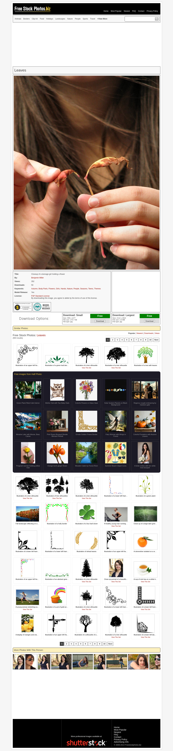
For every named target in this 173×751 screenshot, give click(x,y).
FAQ (134, 11)
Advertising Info (121, 742)
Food (42, 19)
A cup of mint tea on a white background (149, 579)
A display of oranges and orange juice (30, 635)
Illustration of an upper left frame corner (30, 365)
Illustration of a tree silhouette (87, 365)
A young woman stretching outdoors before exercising (36, 607)
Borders (26, 19)
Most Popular (116, 11)
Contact (141, 11)
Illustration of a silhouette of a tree (87, 635)
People (77, 19)
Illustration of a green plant (146, 496)
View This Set (86, 368)
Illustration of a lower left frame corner (118, 496)
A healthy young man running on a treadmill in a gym (123, 524)
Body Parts (43, 289)
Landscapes (60, 19)
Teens (90, 289)
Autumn (34, 289)
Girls (58, 289)
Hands (63, 289)
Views (157, 333)
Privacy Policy (152, 11)
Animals (18, 19)
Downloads (148, 333)
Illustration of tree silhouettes (57, 496)
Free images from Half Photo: (28, 374)
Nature (70, 19)
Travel (92, 19)
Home (106, 11)
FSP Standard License (40, 296)
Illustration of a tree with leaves (145, 365)
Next (156, 340)
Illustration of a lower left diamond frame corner (151, 635)
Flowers (52, 289)
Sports (85, 19)
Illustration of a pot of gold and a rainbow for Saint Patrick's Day (68, 607)
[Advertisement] (86, 44)
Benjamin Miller (37, 278)
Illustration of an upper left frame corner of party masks (36, 579)
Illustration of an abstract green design (59, 579)
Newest (127, 11)
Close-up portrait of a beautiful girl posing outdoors (123, 579)
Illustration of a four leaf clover (86, 524)
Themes (97, 289)
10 (150, 340)
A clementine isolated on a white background (150, 551)
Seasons (83, 289)
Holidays (49, 19)
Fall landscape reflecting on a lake (28, 524)
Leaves (41, 335)
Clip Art (35, 19)
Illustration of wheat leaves (86, 551)
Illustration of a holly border (57, 524)
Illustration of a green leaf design (57, 365)
